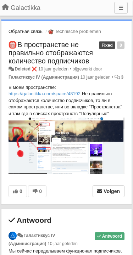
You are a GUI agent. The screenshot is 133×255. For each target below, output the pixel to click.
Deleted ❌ (26, 69)
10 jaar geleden (63, 243)
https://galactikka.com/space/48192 (45, 93)
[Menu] (121, 8)
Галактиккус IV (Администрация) (44, 77)
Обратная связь (26, 31)
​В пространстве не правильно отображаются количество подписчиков (51, 53)
